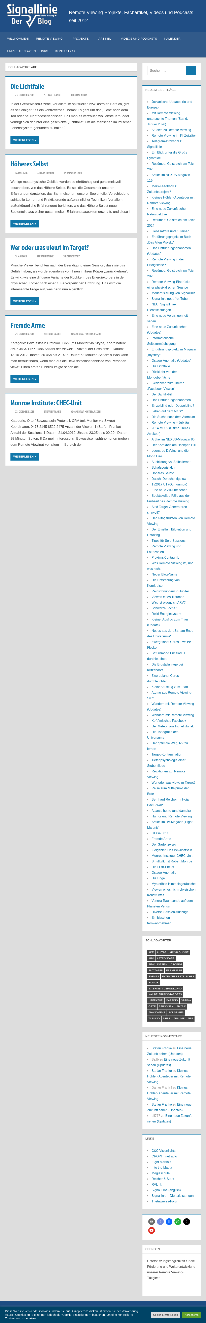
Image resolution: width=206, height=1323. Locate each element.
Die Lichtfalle (27, 86)
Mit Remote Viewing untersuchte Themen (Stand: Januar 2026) (167, 118)
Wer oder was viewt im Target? (50, 247)
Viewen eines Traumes (168, 597)
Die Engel (159, 878)
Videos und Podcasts (139, 38)
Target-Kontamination (167, 754)
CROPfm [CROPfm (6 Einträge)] (176, 964)
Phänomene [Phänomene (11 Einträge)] (156, 1012)
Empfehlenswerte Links (27, 51)
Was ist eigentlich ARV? (169, 602)
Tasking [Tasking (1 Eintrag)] (154, 1018)
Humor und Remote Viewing (172, 816)
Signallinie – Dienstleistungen (173, 1195)
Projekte (83, 38)
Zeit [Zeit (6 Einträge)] (190, 1018)
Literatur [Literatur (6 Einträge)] (155, 1000)
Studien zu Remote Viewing (171, 130)
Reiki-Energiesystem (166, 613)
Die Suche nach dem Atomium (173, 417)
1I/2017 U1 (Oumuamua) (169, 484)
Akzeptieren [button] (192, 1314)
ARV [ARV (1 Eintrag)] (151, 958)
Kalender (172, 38)
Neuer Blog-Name (164, 574)
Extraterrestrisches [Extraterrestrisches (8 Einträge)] (178, 976)
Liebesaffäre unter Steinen (170, 231)
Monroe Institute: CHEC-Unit (46, 402)
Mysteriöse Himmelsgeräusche (174, 884)
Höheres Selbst (29, 164)
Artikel (106, 38)
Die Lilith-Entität (163, 867)
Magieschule (161, 1173)
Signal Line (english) (166, 1190)
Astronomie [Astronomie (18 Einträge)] (165, 958)
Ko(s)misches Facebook (169, 720)
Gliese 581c (160, 833)
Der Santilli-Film (163, 394)
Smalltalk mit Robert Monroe (172, 861)
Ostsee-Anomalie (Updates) (171, 360)
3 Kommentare (71, 256)
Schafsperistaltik (163, 467)
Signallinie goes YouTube (170, 298)
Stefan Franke (52, 95)
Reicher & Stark (163, 1179)
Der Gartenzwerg (164, 844)
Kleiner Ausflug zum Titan (170, 687)
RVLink (157, 1184)
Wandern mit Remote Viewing (173, 715)
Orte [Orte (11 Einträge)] (152, 1006)
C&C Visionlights (164, 1150)
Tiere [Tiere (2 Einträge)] (166, 1018)
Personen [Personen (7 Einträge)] (166, 1006)
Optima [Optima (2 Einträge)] (186, 1000)
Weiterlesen (23, 140)
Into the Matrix (162, 1167)
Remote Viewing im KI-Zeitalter (174, 135)
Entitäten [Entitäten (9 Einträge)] (155, 970)
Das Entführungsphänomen (171, 400)
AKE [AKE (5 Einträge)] (151, 952)
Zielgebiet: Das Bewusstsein (172, 850)
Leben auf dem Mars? (167, 411)
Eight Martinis (161, 1162)
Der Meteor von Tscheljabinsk (173, 726)
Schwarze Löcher (164, 608)
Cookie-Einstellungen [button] (165, 1314)
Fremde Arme (28, 325)
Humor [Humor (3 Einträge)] (153, 982)
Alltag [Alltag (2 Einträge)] (161, 952)
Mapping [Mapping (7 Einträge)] (172, 1000)
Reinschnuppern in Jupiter (170, 591)
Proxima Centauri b (165, 557)
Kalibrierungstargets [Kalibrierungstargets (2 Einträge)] (165, 994)
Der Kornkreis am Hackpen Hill (174, 445)
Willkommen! (18, 38)
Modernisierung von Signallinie (174, 293)
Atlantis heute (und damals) (171, 810)
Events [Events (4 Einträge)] (153, 976)
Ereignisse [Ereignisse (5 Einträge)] (174, 970)
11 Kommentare (79, 95)
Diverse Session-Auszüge (170, 912)
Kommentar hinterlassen (86, 334)
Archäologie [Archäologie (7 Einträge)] (178, 952)
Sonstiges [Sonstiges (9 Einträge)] (176, 1012)
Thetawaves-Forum (165, 1201)
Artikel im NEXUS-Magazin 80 (173, 439)
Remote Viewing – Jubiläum (172, 422)
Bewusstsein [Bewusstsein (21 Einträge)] (158, 964)
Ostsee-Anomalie (164, 872)
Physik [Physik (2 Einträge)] (181, 1006)
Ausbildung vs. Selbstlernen (171, 462)
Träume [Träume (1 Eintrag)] (179, 1018)
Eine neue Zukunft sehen (169, 490)
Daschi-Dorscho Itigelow (169, 478)
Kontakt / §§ (67, 51)
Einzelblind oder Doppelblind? (173, 405)
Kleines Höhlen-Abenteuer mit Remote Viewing (169, 1076)
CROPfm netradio (164, 1156)
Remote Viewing (51, 38)
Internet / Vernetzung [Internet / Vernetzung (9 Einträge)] (165, 988)
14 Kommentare (73, 173)
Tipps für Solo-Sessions (168, 540)
